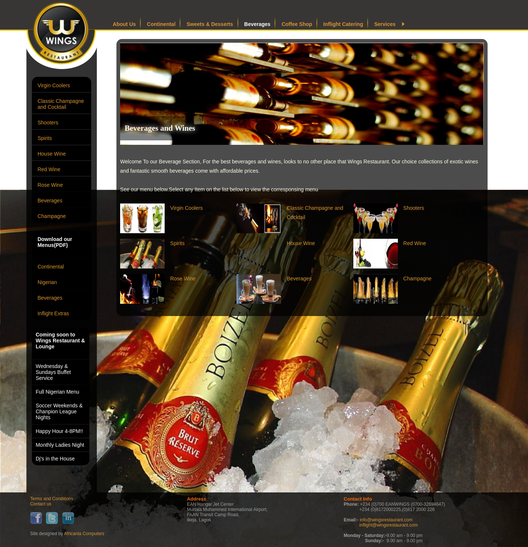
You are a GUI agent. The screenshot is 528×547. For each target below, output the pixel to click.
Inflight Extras (53, 313)
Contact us (40, 504)
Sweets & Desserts (210, 24)
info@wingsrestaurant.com (386, 519)
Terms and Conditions (51, 498)
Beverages (49, 201)
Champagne (51, 216)
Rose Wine (50, 185)
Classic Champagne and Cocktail (60, 104)
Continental (50, 267)
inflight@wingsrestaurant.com (388, 525)
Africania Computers (84, 533)
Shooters (47, 123)
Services (385, 24)
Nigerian (47, 282)
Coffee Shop (296, 24)
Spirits (44, 138)
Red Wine (48, 169)
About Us (124, 24)
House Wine (51, 154)
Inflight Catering (343, 24)
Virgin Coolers (53, 85)
